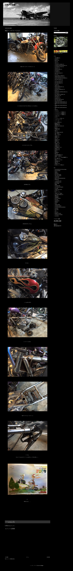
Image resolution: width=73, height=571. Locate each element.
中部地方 (56, 144)
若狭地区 (56, 139)
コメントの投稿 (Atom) (10, 558)
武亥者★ (56, 202)
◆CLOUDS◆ (57, 183)
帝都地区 (56, 146)
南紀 (55, 153)
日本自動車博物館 (58, 154)
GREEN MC (57, 179)
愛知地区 (56, 123)
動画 (55, 151)
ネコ (55, 117)
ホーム (27, 557)
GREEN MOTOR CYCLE (59, 76)
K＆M (56, 203)
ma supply (56, 188)
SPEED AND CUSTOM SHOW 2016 (61, 103)
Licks (55, 210)
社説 (55, 138)
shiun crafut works (58, 100)
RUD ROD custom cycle (59, 99)
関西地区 (56, 128)
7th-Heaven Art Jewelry (58, 64)
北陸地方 (56, 163)
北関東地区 (56, 161)
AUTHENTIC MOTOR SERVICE (60, 65)
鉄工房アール (57, 190)
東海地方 (56, 148)
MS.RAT (56, 90)
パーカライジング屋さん (59, 118)
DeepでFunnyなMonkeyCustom (60, 178)
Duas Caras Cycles (58, 174)
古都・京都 (56, 133)
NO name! (56, 93)
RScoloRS (56, 199)
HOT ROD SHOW (58, 81)
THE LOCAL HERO (58, 175)
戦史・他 (56, 142)
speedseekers (57, 200)
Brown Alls (56, 212)
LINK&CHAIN (57, 88)
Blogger (42, 565)
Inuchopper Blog (57, 185)
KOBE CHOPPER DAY (58, 86)
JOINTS (56, 85)
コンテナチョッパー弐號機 (59, 114)
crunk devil (56, 70)
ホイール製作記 (57, 122)
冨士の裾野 (56, 158)
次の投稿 (6, 557)
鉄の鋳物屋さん (57, 147)
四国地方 (56, 137)
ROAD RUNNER (57, 170)
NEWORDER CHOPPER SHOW (60, 91)
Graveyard (56, 208)
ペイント (56, 120)
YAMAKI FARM (57, 204)
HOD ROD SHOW (58, 79)
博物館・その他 (57, 156)
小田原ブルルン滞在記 (58, 193)
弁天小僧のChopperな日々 (59, 194)
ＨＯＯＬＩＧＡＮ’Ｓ (58, 80)
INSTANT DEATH (58, 198)
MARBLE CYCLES (58, 213)
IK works (56, 84)
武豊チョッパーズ (58, 159)
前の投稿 (48, 557)
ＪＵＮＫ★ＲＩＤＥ (58, 180)
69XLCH (56, 60)
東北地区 (56, 149)
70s (55, 61)
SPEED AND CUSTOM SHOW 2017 (61, 107)
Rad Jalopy (56, 96)
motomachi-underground (59, 89)
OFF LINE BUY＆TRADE (59, 94)
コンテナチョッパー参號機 (59, 113)
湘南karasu (56, 195)
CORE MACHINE (58, 69)
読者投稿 (56, 152)
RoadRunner (57, 98)
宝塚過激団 (56, 197)
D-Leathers (56, 71)
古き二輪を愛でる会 (58, 132)
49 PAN (56, 59)
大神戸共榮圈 (10, 5)
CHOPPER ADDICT (58, 205)
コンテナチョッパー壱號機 (59, 112)
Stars (55, 109)
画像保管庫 (56, 124)
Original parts (57, 95)
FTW (55, 74)
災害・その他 (57, 134)
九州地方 (56, 129)
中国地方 (56, 143)
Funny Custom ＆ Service (59, 75)
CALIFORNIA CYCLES (11, 522)
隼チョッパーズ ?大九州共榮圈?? (60, 157)
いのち (56, 110)
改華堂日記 (56, 173)
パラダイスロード (58, 119)
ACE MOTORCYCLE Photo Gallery (60, 169)
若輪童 (56, 184)
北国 (55, 162)
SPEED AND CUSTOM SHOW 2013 (61, 105)
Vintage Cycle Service (58, 189)
